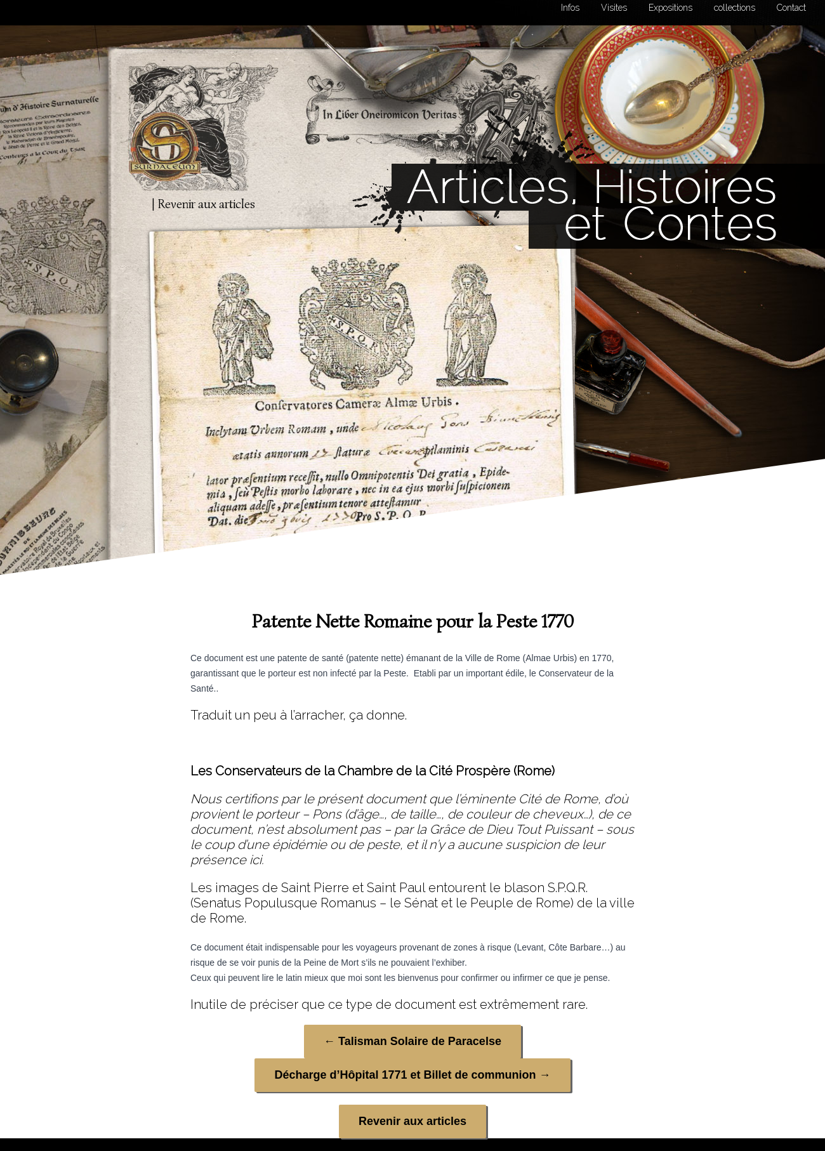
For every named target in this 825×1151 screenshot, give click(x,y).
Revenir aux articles (412, 1121)
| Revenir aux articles (203, 204)
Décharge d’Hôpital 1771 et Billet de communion (412, 1075)
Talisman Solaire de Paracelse (412, 1041)
